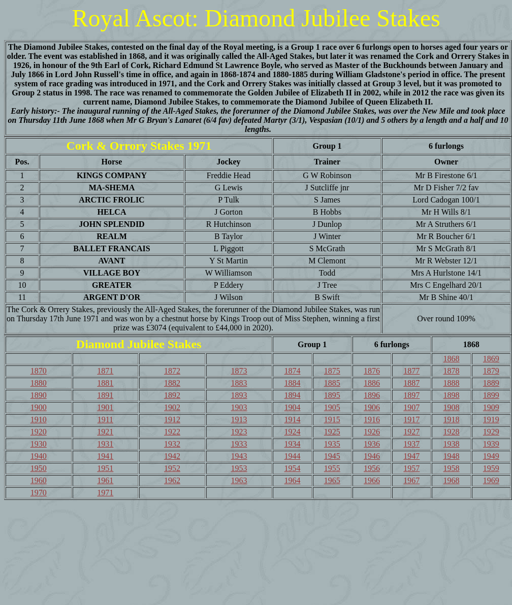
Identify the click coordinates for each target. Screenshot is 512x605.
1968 (451, 480)
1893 (239, 395)
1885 (332, 383)
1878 (451, 370)
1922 (172, 431)
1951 (105, 468)
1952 (172, 468)
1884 (292, 383)
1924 (292, 431)
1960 (38, 480)
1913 (239, 419)
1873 (239, 370)
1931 (105, 444)
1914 (292, 419)
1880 (38, 383)
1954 (292, 468)
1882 (172, 383)
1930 (38, 444)
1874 (292, 370)
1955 (332, 468)
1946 (372, 456)
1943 (239, 456)
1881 (105, 383)
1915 (332, 419)
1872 (172, 370)
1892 (172, 395)
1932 (172, 444)
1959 (491, 468)
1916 (372, 419)
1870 (38, 370)
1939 (491, 444)
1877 (411, 370)
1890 (38, 395)
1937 (411, 444)
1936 (372, 444)
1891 (105, 395)
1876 (372, 370)
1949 (491, 456)
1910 (38, 419)
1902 (172, 407)
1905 (332, 407)
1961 (105, 480)
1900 (38, 407)
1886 (372, 383)
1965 (332, 480)
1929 (491, 431)
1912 (172, 419)
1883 (239, 383)
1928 (451, 431)
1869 (491, 358)
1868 (451, 358)
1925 (332, 431)
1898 (451, 395)
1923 (239, 431)
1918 (451, 419)
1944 (292, 456)
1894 (292, 395)
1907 (411, 407)
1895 (332, 395)
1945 (332, 456)
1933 (239, 444)
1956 (372, 468)
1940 (38, 456)
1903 (239, 407)
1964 (292, 480)
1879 (491, 370)
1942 (172, 456)
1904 (292, 407)
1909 (491, 407)
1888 (451, 383)
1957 (411, 468)
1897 (411, 395)
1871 (105, 370)
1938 (451, 444)
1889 (491, 383)
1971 (105, 492)
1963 (239, 480)
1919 (491, 419)
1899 (491, 395)
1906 (372, 407)
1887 (411, 383)
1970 (38, 492)
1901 (105, 407)
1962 (172, 480)
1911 (105, 419)
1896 (372, 395)
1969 (491, 480)
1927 (411, 431)
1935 (332, 444)
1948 (451, 456)
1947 (411, 456)
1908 (451, 407)
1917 (411, 419)
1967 (411, 480)
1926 (372, 431)
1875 (332, 370)
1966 (372, 480)
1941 (105, 456)
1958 (451, 468)
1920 (38, 431)
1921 (105, 431)
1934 (292, 444)
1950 (38, 468)
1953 (239, 468)
